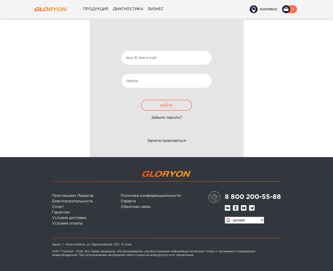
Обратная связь (136, 207)
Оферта (128, 201)
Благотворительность (72, 201)
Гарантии (61, 212)
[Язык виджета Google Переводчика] (244, 220)
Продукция (95, 9)
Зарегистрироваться (166, 141)
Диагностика (128, 9)
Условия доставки (69, 218)
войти (166, 105)
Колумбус (269, 9)
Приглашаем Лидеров (72, 196)
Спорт (58, 207)
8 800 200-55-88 (253, 197)
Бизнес (156, 9)
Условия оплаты (67, 223)
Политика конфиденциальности (151, 196)
